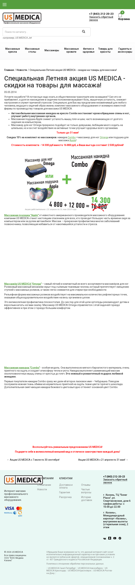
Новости (22, 70)
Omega (104, 137)
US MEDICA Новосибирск (90, 568)
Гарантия (64, 492)
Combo (72, 137)
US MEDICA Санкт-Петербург (62, 568)
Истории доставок (86, 499)
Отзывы (85, 484)
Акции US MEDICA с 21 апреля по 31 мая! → (103, 459)
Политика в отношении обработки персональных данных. (75, 564)
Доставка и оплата (66, 486)
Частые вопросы (86, 491)
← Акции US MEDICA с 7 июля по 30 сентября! (33, 459)
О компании (44, 484)
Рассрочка (65, 497)
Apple (72, 140)
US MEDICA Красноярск (79, 570)
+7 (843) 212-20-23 (101, 13)
